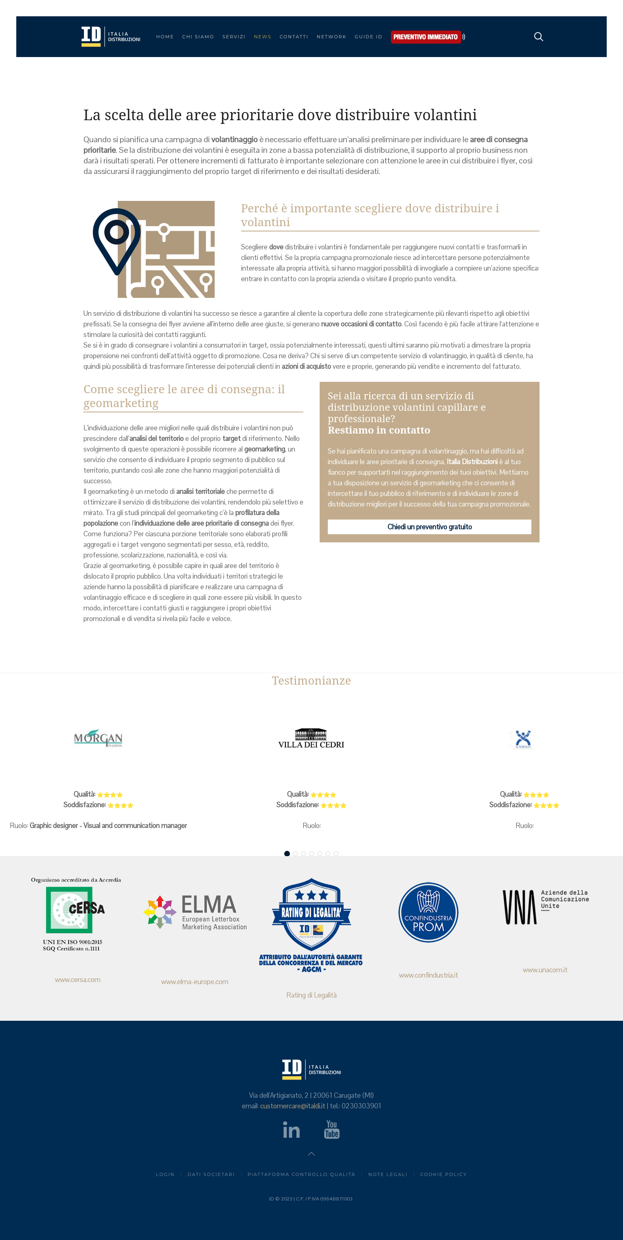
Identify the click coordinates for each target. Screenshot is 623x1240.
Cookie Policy (443, 1174)
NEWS (263, 37)
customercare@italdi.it (292, 1105)
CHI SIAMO (198, 37)
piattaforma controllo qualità (301, 1174)
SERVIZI (234, 37)
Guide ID (368, 37)
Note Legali (388, 1174)
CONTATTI (294, 37)
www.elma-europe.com (194, 981)
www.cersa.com (78, 979)
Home (165, 37)
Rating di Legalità (311, 995)
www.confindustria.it (427, 975)
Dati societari (211, 1174)
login (165, 1174)
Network (332, 37)
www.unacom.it (544, 969)
